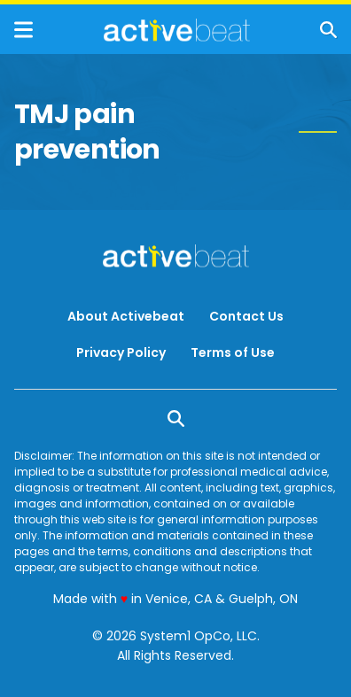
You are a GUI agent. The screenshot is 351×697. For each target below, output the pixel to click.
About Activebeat (125, 316)
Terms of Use (233, 352)
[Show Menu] (23, 29)
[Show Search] (328, 29)
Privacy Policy (121, 352)
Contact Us (246, 316)
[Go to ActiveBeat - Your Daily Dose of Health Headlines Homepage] (177, 30)
